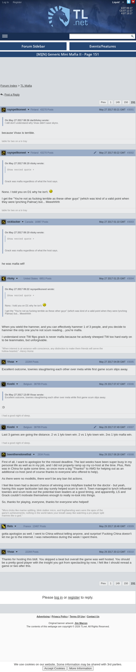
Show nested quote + (20, 169)
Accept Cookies (54, 668)
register (74, 598)
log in (58, 598)
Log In (5, 2)
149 (118, 102)
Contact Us (93, 617)
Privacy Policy (60, 617)
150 (126, 102)
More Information (80, 668)
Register (17, 2)
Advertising (43, 617)
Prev (103, 102)
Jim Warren (81, 623)
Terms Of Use (77, 617)
